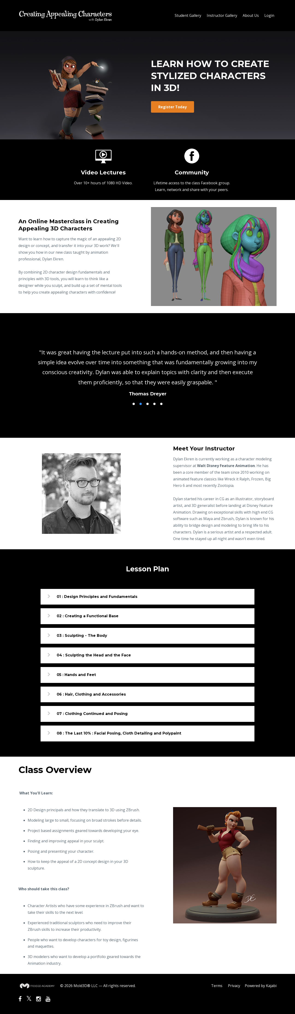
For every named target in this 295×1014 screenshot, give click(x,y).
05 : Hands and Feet (76, 675)
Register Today (172, 106)
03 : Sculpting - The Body (82, 635)
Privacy (234, 985)
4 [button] (154, 404)
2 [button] (140, 404)
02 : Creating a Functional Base (87, 616)
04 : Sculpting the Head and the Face (94, 655)
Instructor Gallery (222, 15)
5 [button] (161, 404)
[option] (147, 368)
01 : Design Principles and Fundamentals (97, 596)
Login (269, 15)
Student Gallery (188, 15)
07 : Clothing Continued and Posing (92, 713)
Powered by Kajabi (261, 985)
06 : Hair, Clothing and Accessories (91, 694)
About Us (251, 15)
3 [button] (147, 404)
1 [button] (134, 404)
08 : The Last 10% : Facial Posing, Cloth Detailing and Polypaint (119, 733)
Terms (216, 985)
